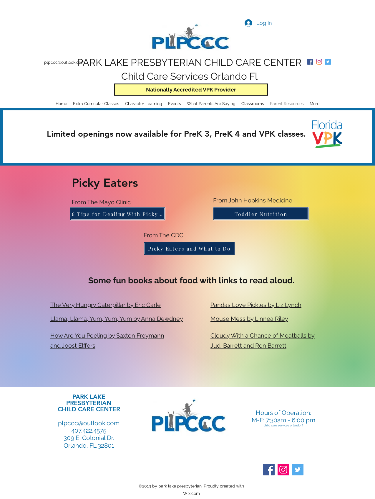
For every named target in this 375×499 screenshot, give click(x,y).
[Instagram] (283, 469)
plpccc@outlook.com (64, 62)
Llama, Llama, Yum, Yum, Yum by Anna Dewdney (116, 318)
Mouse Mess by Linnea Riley (249, 318)
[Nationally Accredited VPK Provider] (191, 90)
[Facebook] (269, 469)
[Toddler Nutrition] (261, 213)
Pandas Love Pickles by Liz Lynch (255, 304)
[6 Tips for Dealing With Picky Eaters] (117, 213)
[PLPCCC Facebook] (310, 62)
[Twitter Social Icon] (328, 62)
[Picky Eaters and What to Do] (189, 248)
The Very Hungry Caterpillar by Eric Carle (105, 304)
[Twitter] (297, 469)
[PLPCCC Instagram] (319, 62)
